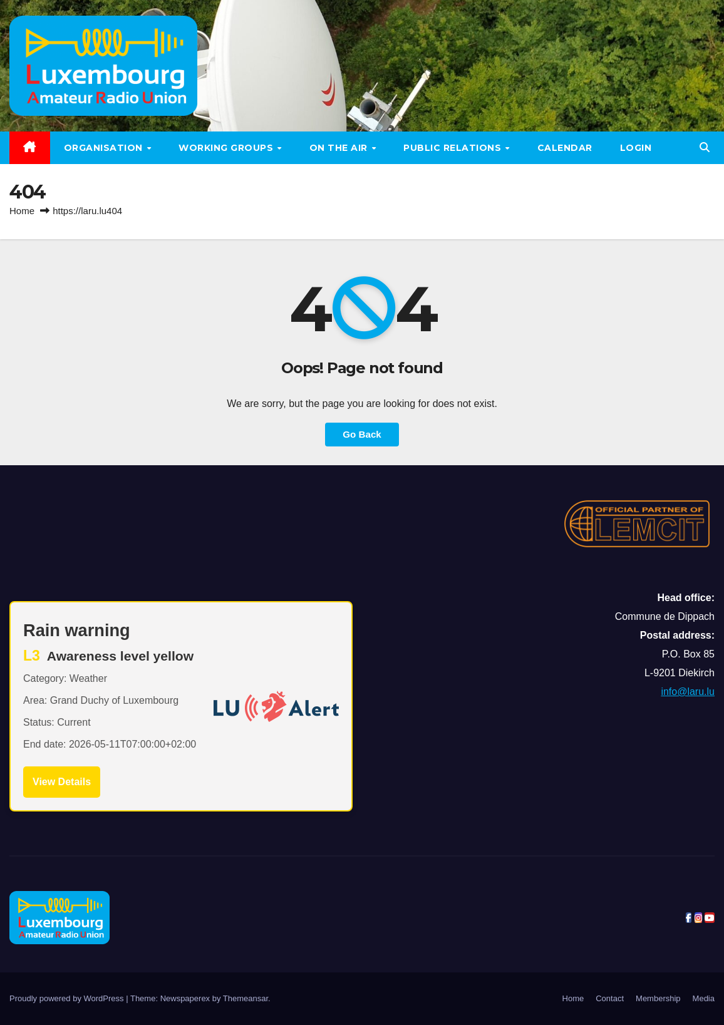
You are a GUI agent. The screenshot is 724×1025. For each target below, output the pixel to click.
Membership (658, 998)
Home (21, 210)
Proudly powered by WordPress (67, 998)
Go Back (362, 434)
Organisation (105, 147)
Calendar (564, 147)
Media (704, 998)
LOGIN (636, 147)
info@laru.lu (688, 691)
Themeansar (245, 998)
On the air (340, 147)
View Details (62, 781)
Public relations (453, 147)
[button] (705, 147)
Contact (610, 998)
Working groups (227, 147)
